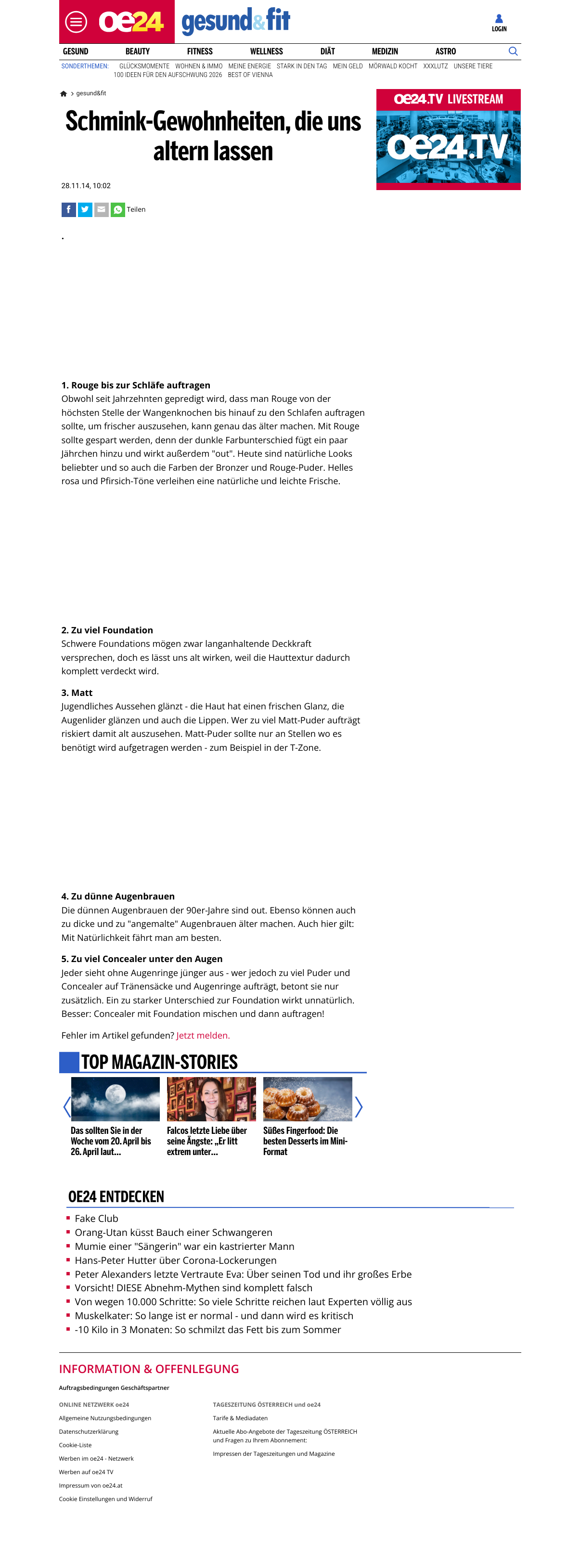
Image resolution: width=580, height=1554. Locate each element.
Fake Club (92, 1218)
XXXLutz (436, 66)
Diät (328, 51)
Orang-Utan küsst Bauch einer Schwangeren (169, 1232)
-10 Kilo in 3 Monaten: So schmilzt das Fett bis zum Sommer (203, 1329)
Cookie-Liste (75, 1445)
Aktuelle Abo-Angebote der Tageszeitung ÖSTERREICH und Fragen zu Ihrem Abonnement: (285, 1435)
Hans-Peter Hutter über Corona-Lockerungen (171, 1260)
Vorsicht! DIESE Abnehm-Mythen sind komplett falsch (189, 1287)
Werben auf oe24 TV (86, 1472)
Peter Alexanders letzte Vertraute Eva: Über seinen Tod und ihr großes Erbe (239, 1274)
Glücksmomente (144, 66)
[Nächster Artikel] (352, 1107)
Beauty (138, 51)
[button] (73, 22)
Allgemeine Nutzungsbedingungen (105, 1418)
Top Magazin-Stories (159, 1063)
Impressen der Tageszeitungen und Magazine (274, 1454)
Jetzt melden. (203, 1035)
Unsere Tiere (473, 66)
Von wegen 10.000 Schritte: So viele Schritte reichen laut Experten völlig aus (239, 1301)
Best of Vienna (250, 75)
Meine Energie (250, 66)
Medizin (385, 51)
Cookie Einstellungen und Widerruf (106, 1499)
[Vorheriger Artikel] (73, 1107)
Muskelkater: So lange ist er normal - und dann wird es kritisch (210, 1315)
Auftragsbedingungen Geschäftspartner (114, 1387)
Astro (446, 51)
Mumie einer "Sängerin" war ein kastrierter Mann (180, 1246)
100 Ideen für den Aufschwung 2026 (168, 75)
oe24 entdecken (116, 1198)
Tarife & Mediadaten (240, 1418)
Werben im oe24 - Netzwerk (96, 1458)
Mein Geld (348, 66)
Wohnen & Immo (198, 66)
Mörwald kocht (393, 66)
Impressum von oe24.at (91, 1485)
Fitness (200, 51)
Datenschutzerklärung (89, 1431)
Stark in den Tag (302, 66)
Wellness (266, 51)
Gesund (75, 51)
